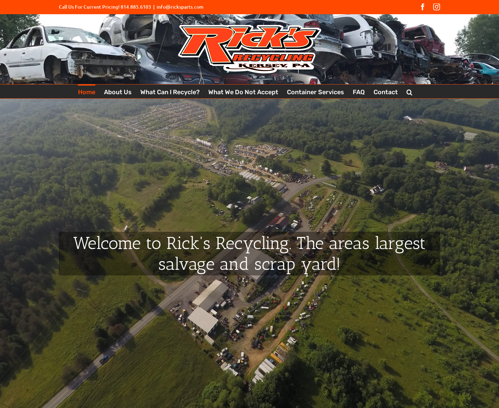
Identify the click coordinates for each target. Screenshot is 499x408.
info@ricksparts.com (180, 6)
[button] (409, 91)
